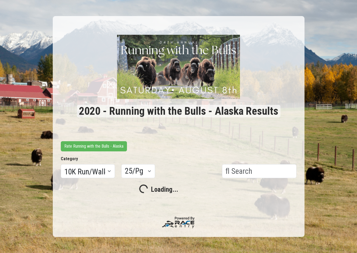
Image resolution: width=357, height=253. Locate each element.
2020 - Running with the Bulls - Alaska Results (178, 111)
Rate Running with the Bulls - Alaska (93, 146)
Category (69, 158)
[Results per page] (138, 171)
